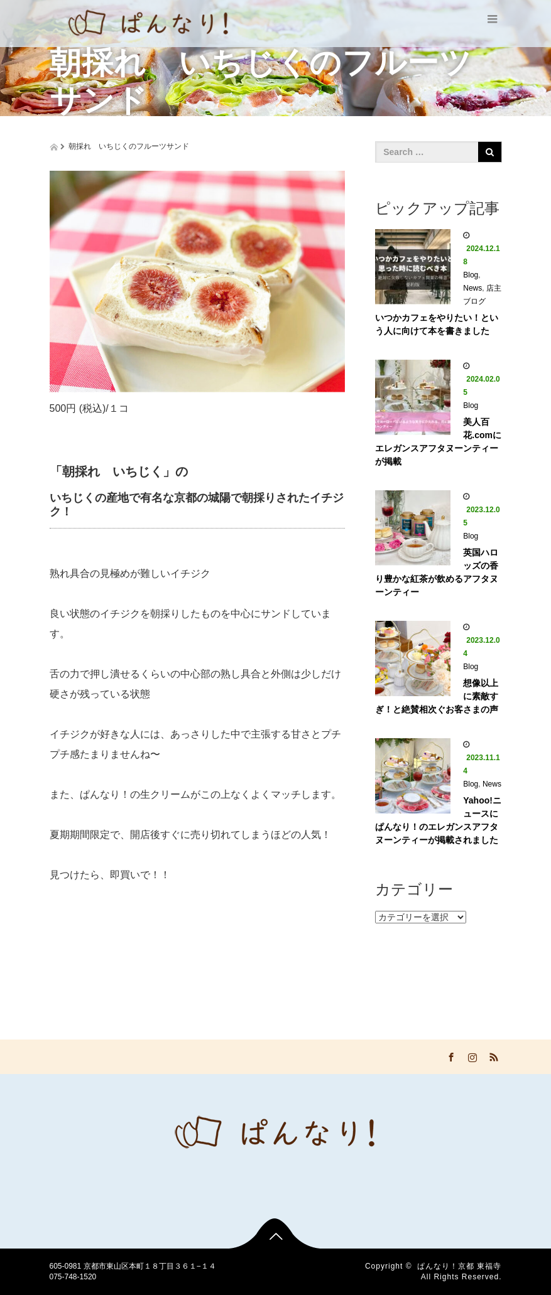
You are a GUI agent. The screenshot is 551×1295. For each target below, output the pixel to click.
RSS (492, 1055)
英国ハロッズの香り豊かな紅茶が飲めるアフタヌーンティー (436, 572)
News (472, 288)
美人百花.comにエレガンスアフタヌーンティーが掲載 (438, 441)
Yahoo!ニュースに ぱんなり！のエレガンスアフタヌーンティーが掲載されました (438, 820)
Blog (470, 275)
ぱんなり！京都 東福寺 (459, 1266)
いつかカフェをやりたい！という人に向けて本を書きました (436, 324)
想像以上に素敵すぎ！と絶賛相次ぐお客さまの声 (436, 696)
